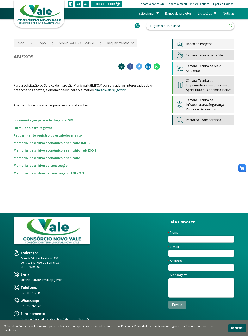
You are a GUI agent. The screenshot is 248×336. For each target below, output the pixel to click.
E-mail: (173, 247)
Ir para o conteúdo (152, 4)
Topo (42, 43)
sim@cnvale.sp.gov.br (110, 90)
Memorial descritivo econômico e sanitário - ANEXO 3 (55, 150)
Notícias (228, 13)
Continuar (237, 328)
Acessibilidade (107, 4)
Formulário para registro (33, 128)
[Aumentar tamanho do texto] (78, 4)
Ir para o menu (177, 4)
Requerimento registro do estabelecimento (48, 135)
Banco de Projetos (178, 13)
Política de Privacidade (134, 326)
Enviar (177, 304)
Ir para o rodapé (222, 4)
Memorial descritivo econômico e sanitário (47, 158)
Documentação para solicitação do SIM (44, 120)
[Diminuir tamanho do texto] (86, 4)
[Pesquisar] (230, 26)
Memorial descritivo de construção (41, 165)
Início (20, 43)
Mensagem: (177, 275)
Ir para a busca (199, 4)
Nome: (173, 232)
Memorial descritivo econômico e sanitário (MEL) (52, 143)
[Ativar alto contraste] (70, 4)
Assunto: (175, 261)
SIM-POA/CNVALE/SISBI (76, 43)
